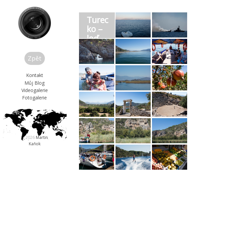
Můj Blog (48, 109)
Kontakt (48, 101)
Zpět (48, 85)
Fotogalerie (48, 124)
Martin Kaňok (55, 176)
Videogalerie (48, 116)
